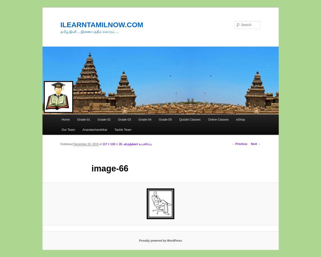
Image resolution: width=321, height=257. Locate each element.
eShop (240, 119)
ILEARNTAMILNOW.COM (101, 25)
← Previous (239, 144)
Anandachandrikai (94, 129)
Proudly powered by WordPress (160, 240)
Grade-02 (104, 119)
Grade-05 (165, 119)
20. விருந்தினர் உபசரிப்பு (135, 144)
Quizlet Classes (190, 119)
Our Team (68, 129)
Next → (256, 144)
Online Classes (218, 119)
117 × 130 (109, 144)
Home (66, 119)
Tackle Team (123, 129)
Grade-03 (124, 119)
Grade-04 (144, 119)
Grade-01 (83, 119)
